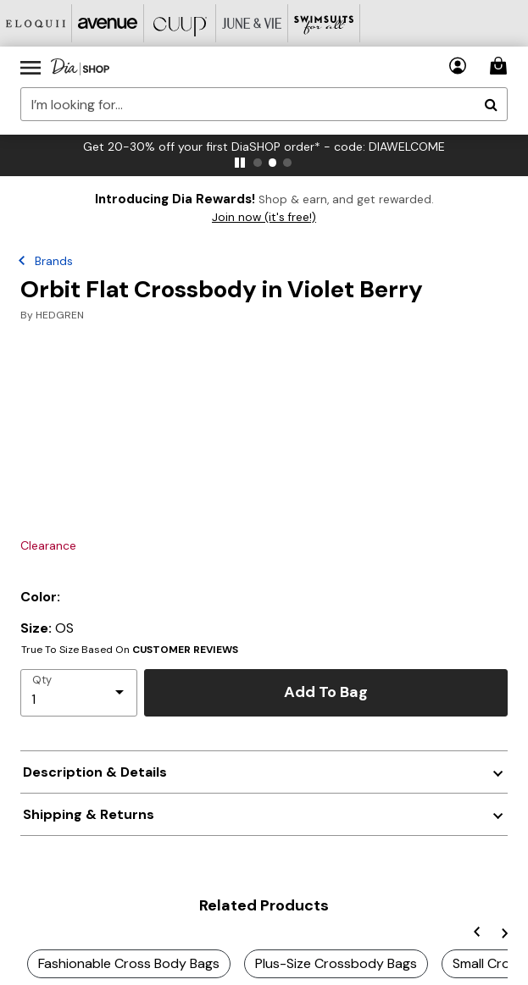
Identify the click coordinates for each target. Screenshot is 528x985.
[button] (458, 65)
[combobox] (264, 104)
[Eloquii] (36, 23)
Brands (54, 260)
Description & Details (95, 772)
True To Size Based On (129, 650)
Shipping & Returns (88, 814)
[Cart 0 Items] (501, 65)
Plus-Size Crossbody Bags (336, 963)
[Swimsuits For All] (324, 23)
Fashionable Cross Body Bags (129, 963)
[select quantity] (78, 693)
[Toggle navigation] (30, 67)
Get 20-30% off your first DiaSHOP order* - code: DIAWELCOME (264, 146)
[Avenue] (108, 23)
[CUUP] (180, 23)
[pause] (240, 162)
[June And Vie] (252, 23)
